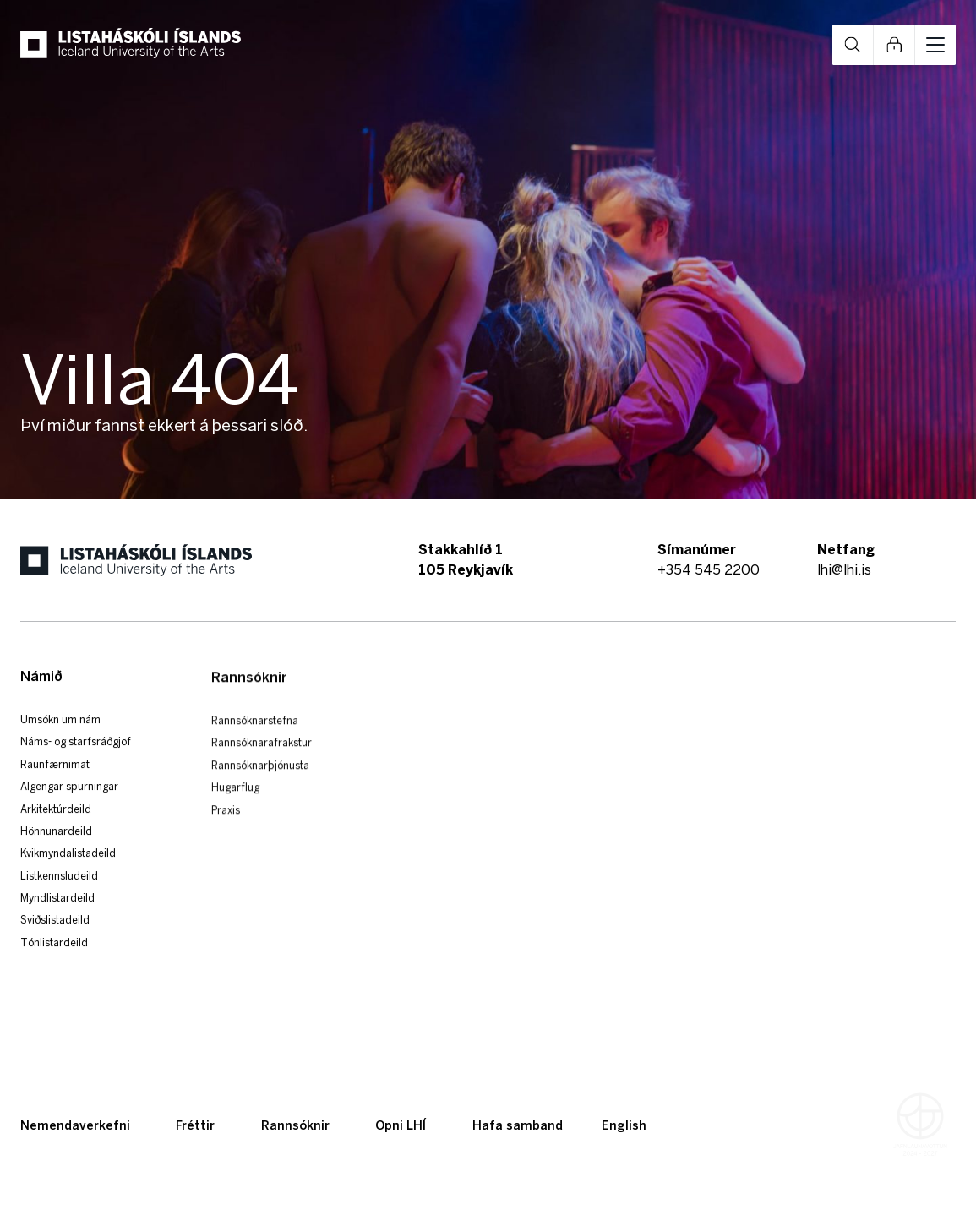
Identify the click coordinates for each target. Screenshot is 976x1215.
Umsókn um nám (60, 740)
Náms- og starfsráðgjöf (75, 762)
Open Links (894, 45)
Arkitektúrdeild (55, 830)
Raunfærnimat (55, 785)
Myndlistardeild (57, 918)
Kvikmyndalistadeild (68, 874)
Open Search (852, 45)
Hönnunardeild (56, 852)
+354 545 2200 (708, 569)
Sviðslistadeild (55, 941)
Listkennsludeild (59, 896)
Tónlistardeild (54, 963)
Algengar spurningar (69, 807)
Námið (41, 698)
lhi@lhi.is (844, 569)
